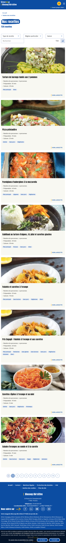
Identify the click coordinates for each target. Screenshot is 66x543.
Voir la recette (57, 95)
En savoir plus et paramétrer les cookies (21, 540)
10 (53, 476)
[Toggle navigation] (64, 4)
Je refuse (42, 540)
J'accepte (54, 540)
